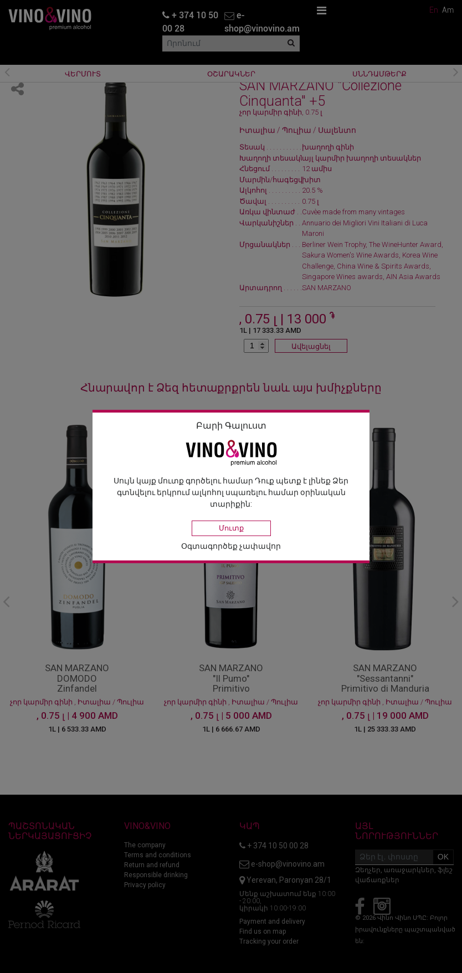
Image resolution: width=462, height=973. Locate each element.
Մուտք (231, 528)
